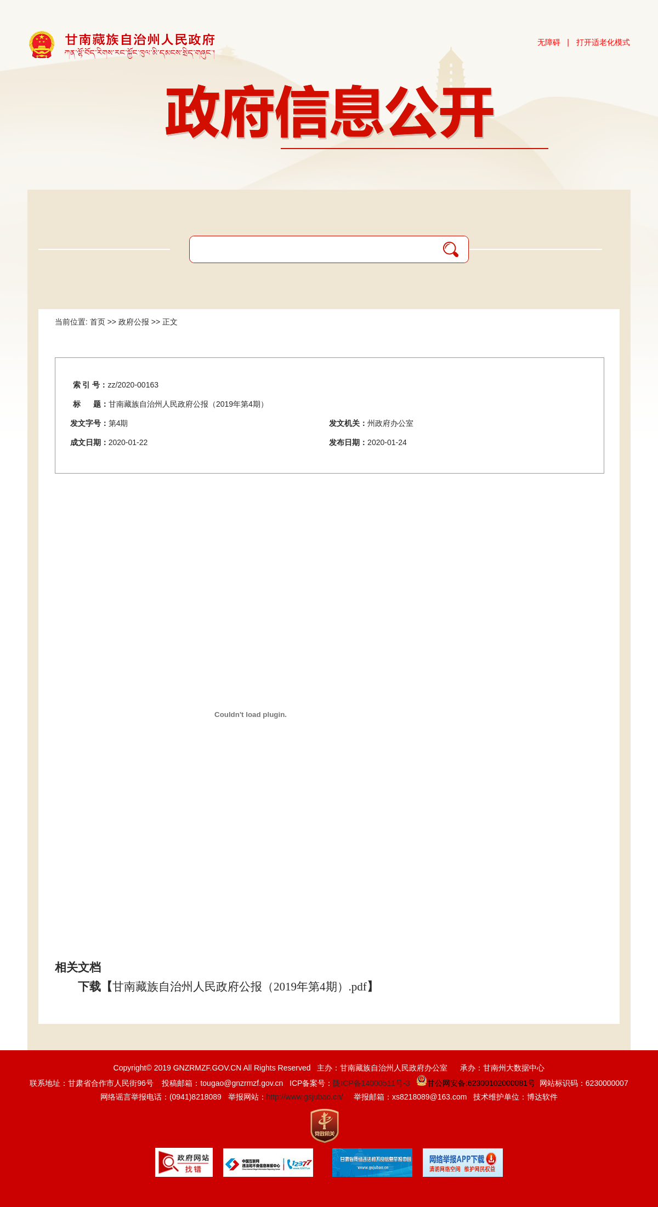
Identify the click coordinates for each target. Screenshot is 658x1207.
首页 (97, 321)
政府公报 (133, 321)
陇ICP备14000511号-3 (371, 1083)
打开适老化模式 (603, 42)
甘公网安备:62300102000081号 (474, 1083)
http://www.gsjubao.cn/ (304, 1096)
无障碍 (548, 42)
